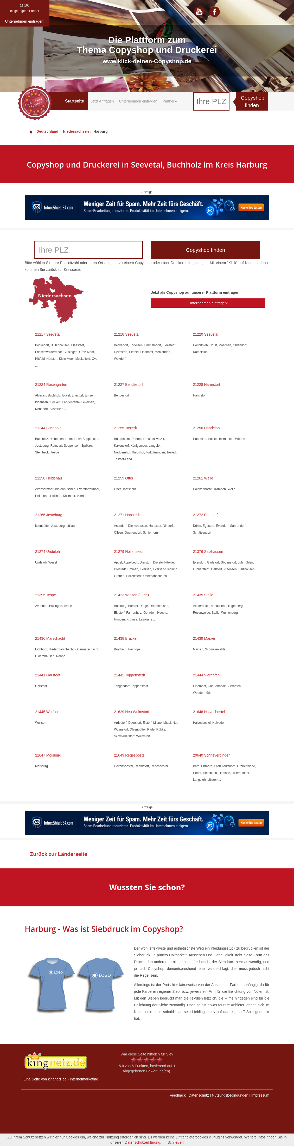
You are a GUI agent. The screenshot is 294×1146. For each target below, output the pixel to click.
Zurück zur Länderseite (58, 854)
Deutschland (43, 131)
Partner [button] (170, 101)
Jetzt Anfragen (102, 101)
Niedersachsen (76, 131)
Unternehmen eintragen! (208, 303)
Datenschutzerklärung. (143, 1142)
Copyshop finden (252, 101)
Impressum (260, 1095)
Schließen (176, 1142)
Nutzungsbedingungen (230, 1095)
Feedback (178, 1095)
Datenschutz (199, 1095)
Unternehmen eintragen (138, 101)
